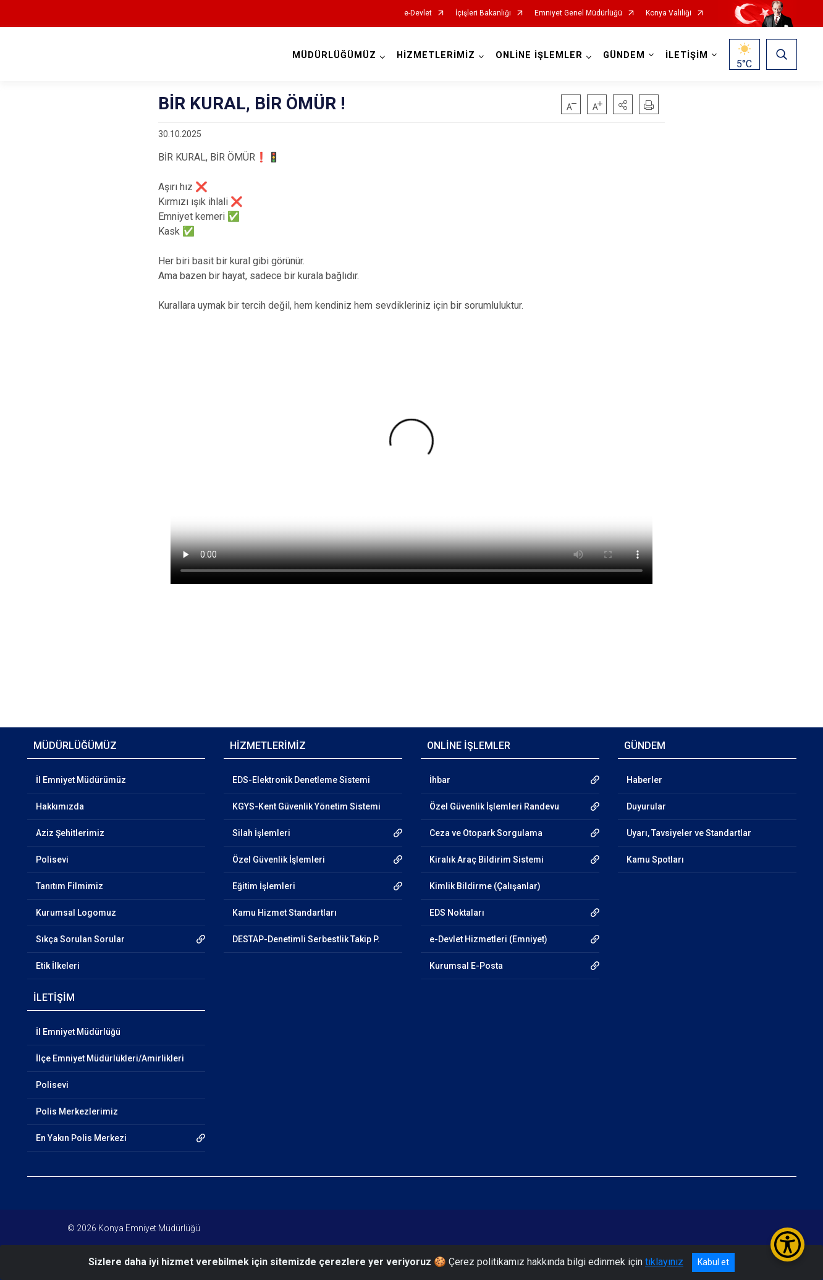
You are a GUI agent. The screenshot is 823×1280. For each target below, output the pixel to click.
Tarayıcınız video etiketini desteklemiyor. (411, 448)
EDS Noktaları (456, 913)
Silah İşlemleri (261, 833)
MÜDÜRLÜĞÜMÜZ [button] (334, 55)
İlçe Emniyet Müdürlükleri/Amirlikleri (110, 1058)
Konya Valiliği (668, 13)
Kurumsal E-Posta (466, 966)
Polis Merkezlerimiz (77, 1111)
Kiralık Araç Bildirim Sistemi (486, 859)
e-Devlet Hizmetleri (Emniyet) (488, 939)
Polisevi (52, 859)
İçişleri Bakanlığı (483, 13)
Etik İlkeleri (58, 966)
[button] (623, 104)
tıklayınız (664, 1262)
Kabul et (713, 1262)
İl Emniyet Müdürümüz (81, 780)
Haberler (644, 780)
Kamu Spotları (655, 859)
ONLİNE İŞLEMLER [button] (538, 55)
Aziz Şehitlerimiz (70, 833)
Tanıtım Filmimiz (69, 886)
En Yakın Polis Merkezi (81, 1138)
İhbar (439, 780)
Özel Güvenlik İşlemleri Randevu (494, 806)
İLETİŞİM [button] (686, 55)
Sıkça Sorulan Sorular (80, 939)
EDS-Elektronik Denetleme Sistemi (301, 780)
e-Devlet (418, 13)
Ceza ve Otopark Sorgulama (485, 833)
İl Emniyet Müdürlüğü (78, 1032)
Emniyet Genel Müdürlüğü (578, 13)
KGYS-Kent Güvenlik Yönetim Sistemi (306, 806)
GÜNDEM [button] (623, 55)
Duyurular (646, 806)
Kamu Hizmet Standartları (284, 913)
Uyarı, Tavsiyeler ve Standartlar (689, 833)
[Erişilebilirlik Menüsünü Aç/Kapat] (787, 1244)
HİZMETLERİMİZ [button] (435, 55)
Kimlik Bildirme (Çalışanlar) (485, 886)
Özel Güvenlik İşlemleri (278, 859)
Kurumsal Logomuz (76, 913)
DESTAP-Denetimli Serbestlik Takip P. (306, 939)
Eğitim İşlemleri (263, 886)
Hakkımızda (60, 806)
